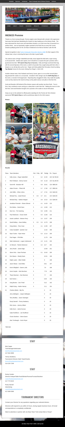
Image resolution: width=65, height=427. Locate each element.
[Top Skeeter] (19, 154)
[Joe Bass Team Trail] (32, 15)
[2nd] (46, 117)
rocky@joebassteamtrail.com (14, 379)
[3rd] (19, 141)
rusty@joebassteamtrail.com (14, 389)
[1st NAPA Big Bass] (46, 141)
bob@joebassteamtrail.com (13, 351)
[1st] (19, 113)
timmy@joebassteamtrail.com (14, 361)
